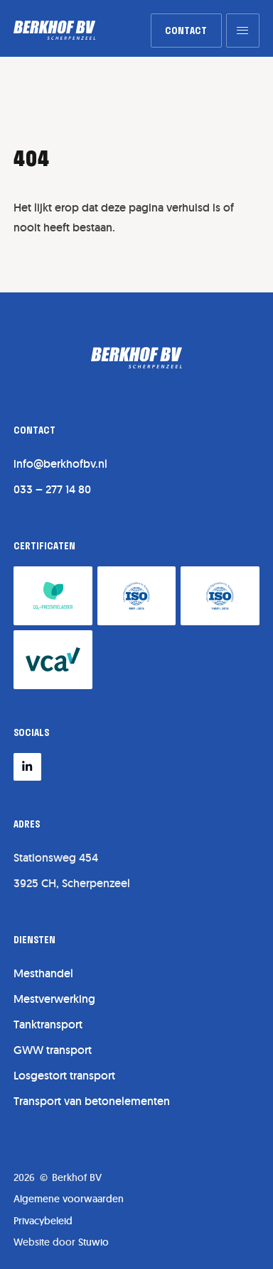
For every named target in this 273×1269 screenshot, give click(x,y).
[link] (186, 30)
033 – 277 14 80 (52, 489)
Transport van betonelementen (92, 1101)
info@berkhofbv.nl (60, 463)
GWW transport (53, 1050)
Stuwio (93, 1242)
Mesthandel (43, 973)
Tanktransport (48, 1024)
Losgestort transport (64, 1075)
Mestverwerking (54, 998)
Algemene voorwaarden (69, 1198)
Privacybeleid (43, 1220)
